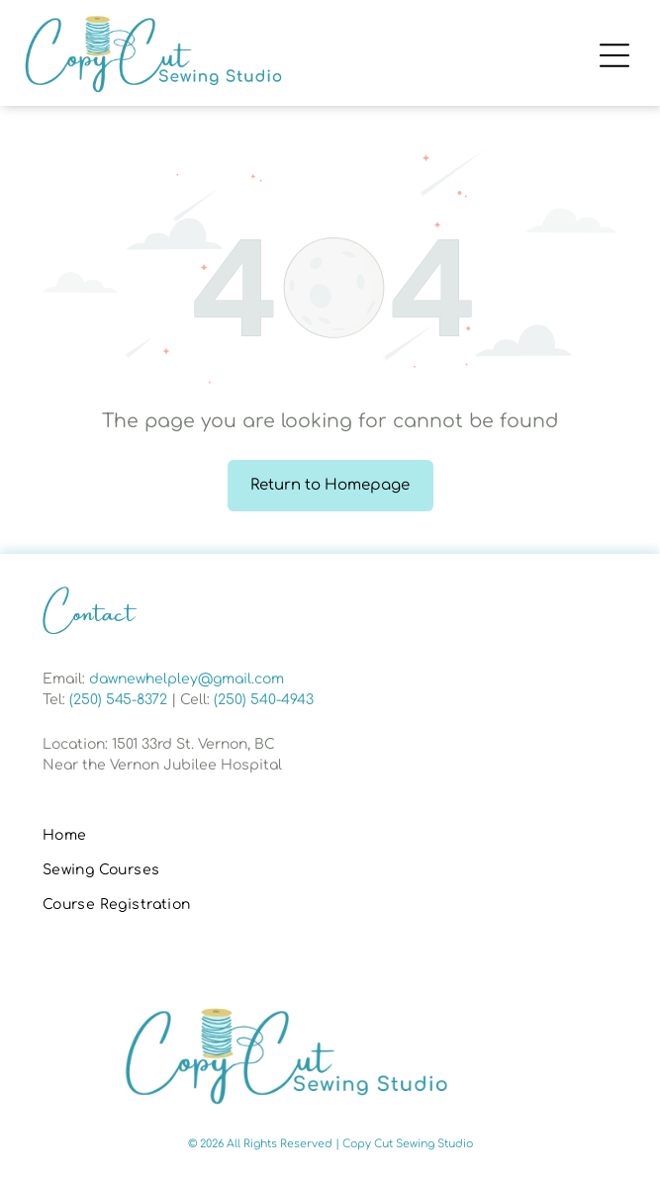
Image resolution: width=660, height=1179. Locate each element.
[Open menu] (614, 55)
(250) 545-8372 (118, 699)
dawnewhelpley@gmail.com (186, 679)
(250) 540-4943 (264, 699)
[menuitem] (330, 836)
